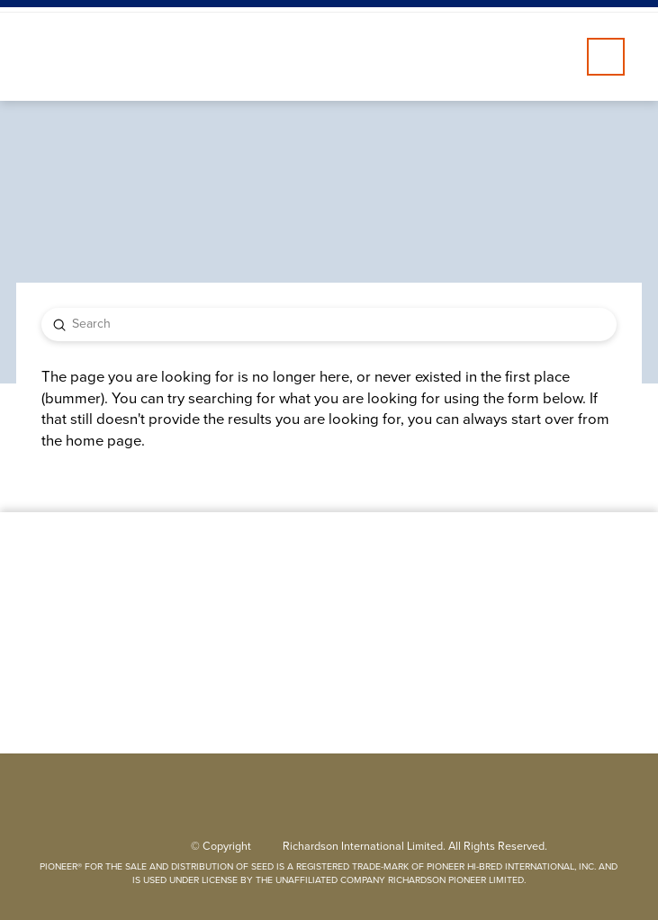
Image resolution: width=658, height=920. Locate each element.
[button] (606, 57)
